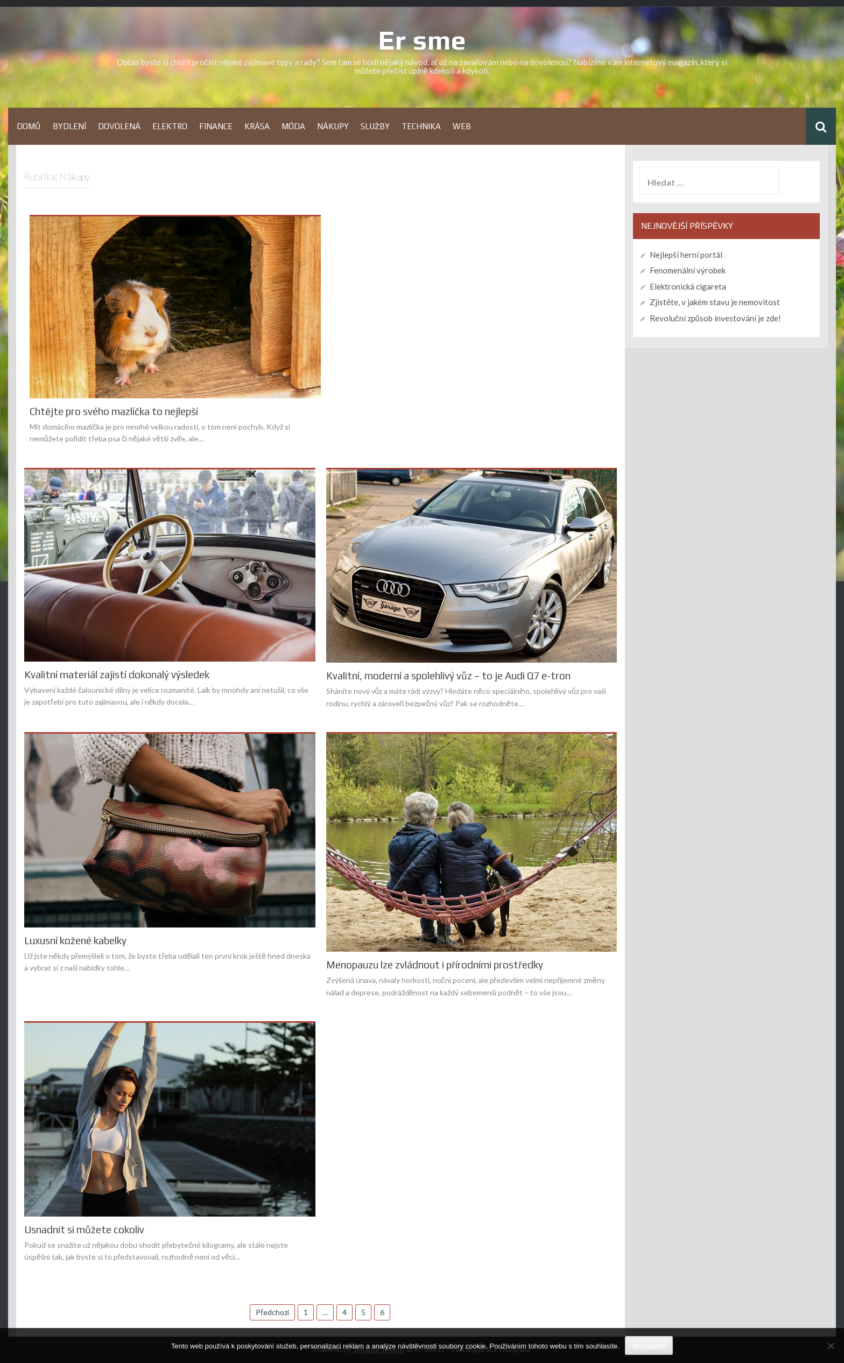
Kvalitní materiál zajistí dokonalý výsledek (116, 674)
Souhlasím (648, 1346)
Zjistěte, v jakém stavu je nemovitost (715, 302)
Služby (375, 126)
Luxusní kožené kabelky (75, 940)
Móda (293, 126)
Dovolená (119, 126)
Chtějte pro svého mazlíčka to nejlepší (114, 411)
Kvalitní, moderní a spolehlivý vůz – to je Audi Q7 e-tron (448, 676)
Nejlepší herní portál (686, 254)
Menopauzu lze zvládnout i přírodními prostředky (434, 965)
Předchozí (272, 1312)
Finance (216, 126)
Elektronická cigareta (688, 286)
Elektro (169, 126)
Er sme (422, 39)
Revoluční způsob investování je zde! (715, 318)
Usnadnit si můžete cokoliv (84, 1229)
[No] (830, 1345)
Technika (421, 126)
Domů (29, 126)
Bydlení (69, 126)
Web (462, 126)
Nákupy (333, 126)
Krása (257, 126)
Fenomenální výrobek (688, 270)
